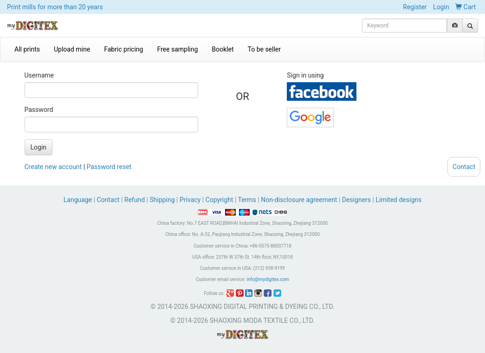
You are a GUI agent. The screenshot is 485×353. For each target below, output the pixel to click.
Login (441, 7)
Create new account (53, 166)
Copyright (219, 199)
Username (39, 75)
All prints (27, 49)
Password (39, 109)
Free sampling (177, 49)
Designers (356, 199)
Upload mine (72, 49)
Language (79, 199)
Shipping (162, 199)
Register (415, 7)
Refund (134, 199)
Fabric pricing (123, 49)
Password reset (109, 166)
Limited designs (398, 199)
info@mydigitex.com (267, 279)
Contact (108, 199)
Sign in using (305, 75)
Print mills (55, 7)
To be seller (264, 49)
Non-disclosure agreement (299, 199)
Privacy (190, 199)
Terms (247, 199)
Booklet (222, 49)
